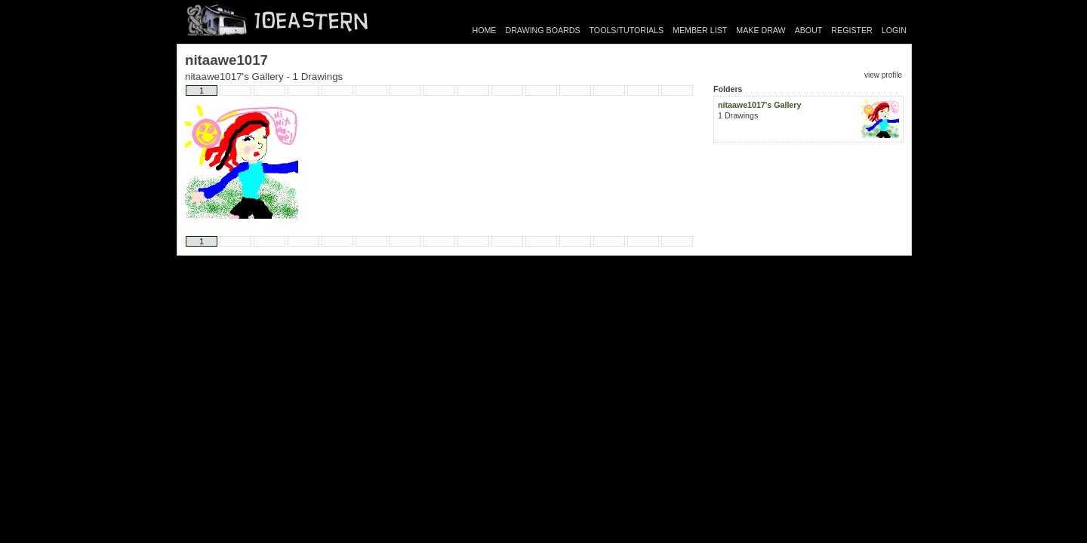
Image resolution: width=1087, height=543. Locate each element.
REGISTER (851, 30)
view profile (883, 75)
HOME (485, 30)
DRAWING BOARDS (542, 30)
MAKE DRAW (760, 30)
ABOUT (809, 30)
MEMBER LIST (700, 30)
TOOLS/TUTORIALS (627, 30)
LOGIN (894, 30)
